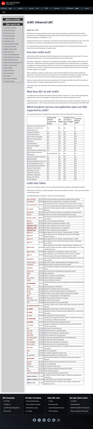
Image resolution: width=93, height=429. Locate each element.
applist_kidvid (30, 247)
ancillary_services (31, 218)
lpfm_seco (29, 298)
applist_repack (31, 251)
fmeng (28, 286)
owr (28, 328)
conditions (30, 268)
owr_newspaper (31, 342)
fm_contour (30, 289)
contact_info (30, 271)
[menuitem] (4, 8)
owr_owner (30, 347)
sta (28, 368)
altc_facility (30, 212)
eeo (28, 275)
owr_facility (30, 335)
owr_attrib (29, 330)
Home (4, 12)
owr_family (30, 339)
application (30, 223)
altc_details (30, 209)
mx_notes (29, 315)
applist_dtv (30, 235)
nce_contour (30, 325)
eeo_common (30, 278)
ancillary (29, 214)
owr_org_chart (31, 344)
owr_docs (29, 333)
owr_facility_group (32, 337)
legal (28, 295)
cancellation (30, 264)
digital (28, 273)
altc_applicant (30, 201)
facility (29, 280)
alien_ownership (31, 199)
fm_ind (29, 291)
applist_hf (29, 242)
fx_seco (29, 293)
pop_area (29, 362)
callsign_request (31, 262)
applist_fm (30, 239)
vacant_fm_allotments (33, 373)
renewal (29, 364)
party (28, 351)
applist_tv (29, 255)
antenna (29, 221)
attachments (30, 259)
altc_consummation (32, 205)
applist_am (30, 232)
